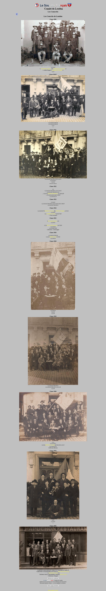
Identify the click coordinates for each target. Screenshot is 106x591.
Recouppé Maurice (52, 221)
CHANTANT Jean (53, 573)
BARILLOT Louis (49, 211)
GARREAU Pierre (50, 213)
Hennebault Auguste (46, 68)
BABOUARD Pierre (53, 193)
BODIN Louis (53, 237)
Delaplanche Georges (57, 70)
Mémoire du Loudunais (53, 578)
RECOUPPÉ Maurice (52, 225)
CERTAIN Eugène (60, 211)
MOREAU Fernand (50, 445)
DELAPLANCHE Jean (63, 571)
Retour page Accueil (53, 590)
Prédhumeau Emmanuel (59, 68)
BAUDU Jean (63, 574)
